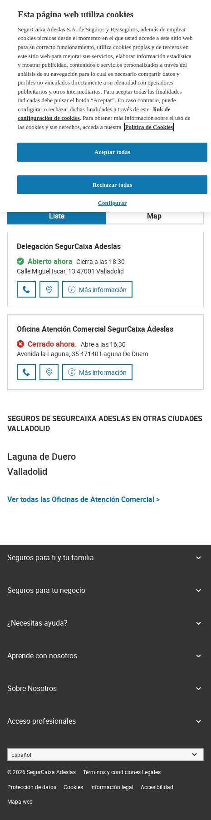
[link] (122, 771)
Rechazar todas (112, 184)
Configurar (112, 202)
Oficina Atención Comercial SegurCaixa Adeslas (95, 329)
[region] (105, 106)
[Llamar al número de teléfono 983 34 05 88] (26, 289)
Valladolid (27, 471)
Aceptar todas (112, 152)
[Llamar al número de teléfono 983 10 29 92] (26, 372)
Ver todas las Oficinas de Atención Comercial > (83, 499)
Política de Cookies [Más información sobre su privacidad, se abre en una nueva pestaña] (149, 127)
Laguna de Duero (41, 456)
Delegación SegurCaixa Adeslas (69, 246)
